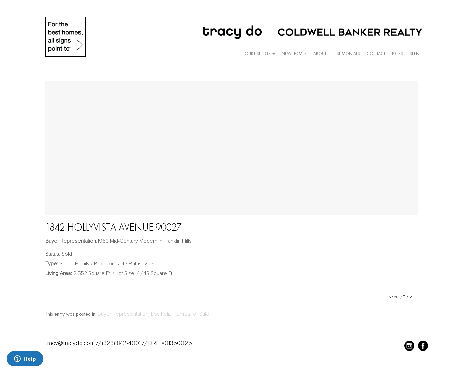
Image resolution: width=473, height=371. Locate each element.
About (319, 53)
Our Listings (260, 53)
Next (393, 297)
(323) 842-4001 (121, 343)
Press (397, 53)
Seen (414, 53)
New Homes (294, 53)
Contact (376, 53)
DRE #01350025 (170, 343)
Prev (407, 297)
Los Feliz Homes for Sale (180, 314)
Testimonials (346, 53)
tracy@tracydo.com (70, 343)
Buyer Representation (123, 314)
